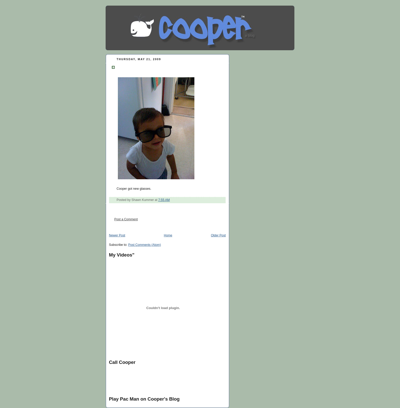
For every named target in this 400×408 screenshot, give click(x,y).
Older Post (218, 235)
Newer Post (117, 235)
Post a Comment (126, 219)
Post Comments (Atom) (144, 245)
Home (168, 235)
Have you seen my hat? (145, 66)
